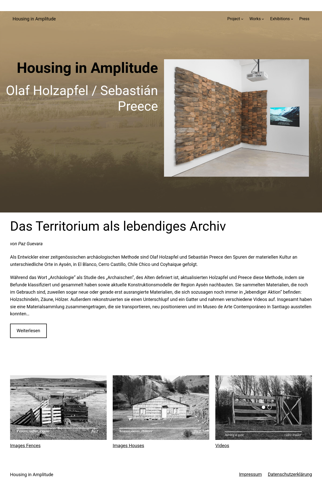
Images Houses (128, 445)
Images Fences (25, 445)
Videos (222, 445)
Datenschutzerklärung (290, 474)
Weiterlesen (28, 330)
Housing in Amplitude (34, 18)
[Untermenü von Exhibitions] (292, 19)
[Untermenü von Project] (242, 19)
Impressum (250, 474)
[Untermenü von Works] (263, 19)
